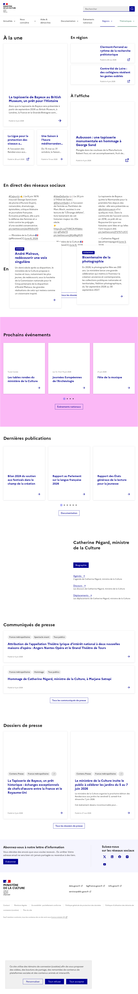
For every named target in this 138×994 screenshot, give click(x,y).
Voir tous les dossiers (67, 368)
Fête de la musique (109, 451)
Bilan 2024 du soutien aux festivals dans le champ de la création (22, 553)
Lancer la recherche (132, 9)
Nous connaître (24, 21)
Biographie (81, 638)
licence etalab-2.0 (58, 990)
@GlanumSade (61, 202)
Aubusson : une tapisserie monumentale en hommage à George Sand (98, 141)
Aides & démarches (45, 21)
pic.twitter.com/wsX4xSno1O (23, 228)
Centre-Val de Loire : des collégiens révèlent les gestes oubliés (115, 72)
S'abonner (10, 935)
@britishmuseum (107, 209)
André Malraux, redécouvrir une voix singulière (31, 294)
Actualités (7, 21)
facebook (119, 930)
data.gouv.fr (74, 959)
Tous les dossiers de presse (69, 899)
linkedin (112, 930)
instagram (127, 930)
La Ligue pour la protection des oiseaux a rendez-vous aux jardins (18, 139)
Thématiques (126, 21)
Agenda (77, 649)
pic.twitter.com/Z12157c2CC (113, 232)
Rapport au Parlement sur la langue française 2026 (67, 553)
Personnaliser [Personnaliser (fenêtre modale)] (33, 981)
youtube (104, 937)
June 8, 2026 (31, 238)
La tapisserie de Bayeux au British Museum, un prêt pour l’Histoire (35, 99)
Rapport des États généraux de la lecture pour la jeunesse (112, 553)
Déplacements (81, 668)
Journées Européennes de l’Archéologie (67, 452)
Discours (78, 659)
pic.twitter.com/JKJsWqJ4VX (68, 235)
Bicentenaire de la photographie (96, 295)
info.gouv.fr (113, 959)
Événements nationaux (88, 21)
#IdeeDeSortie (61, 196)
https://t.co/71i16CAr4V (66, 228)
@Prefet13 (63, 232)
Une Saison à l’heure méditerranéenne (52, 139)
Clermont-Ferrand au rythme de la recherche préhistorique (115, 51)
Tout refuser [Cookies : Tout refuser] (54, 981)
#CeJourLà (14, 196)
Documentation (68, 21)
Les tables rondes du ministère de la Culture (23, 452)
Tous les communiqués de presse (69, 773)
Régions (105, 21)
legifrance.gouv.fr (94, 959)
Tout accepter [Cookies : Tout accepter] (76, 981)
